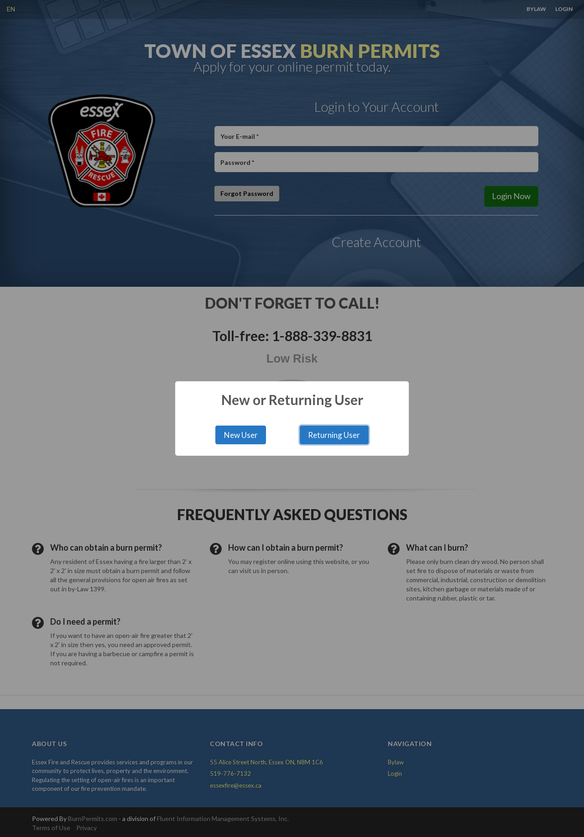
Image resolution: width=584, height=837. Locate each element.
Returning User (334, 435)
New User (241, 435)
